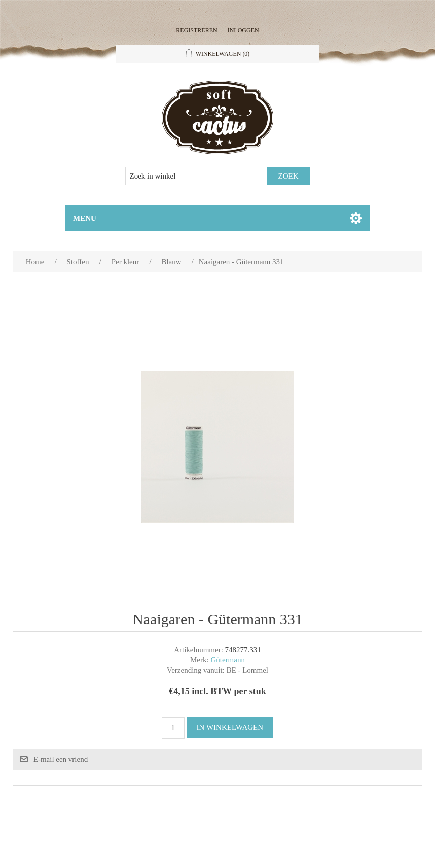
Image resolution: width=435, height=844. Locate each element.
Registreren (196, 30)
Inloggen (243, 30)
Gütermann (227, 660)
